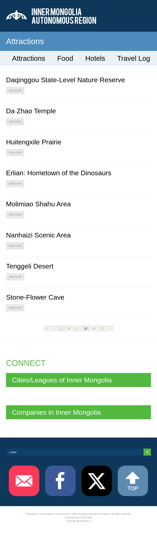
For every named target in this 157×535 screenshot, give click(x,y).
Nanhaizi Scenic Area (38, 235)
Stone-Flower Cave (35, 297)
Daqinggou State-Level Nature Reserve (65, 80)
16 (69, 328)
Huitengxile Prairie (33, 142)
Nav (127, 1)
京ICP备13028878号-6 (78, 521)
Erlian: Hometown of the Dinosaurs (58, 173)
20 (102, 328)
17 (77, 328)
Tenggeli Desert (29, 266)
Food (65, 58)
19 (94, 328)
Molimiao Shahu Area (38, 204)
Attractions (28, 58)
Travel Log (133, 58)
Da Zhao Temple (31, 111)
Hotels (95, 58)
